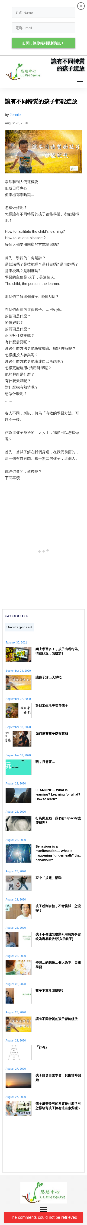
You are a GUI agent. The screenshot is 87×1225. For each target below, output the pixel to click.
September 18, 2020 (18, 727)
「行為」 (41, 1047)
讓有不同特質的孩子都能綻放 (56, 1019)
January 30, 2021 (16, 642)
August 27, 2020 (16, 1068)
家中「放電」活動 (48, 878)
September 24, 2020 (18, 670)
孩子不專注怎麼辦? (49, 990)
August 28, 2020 (16, 783)
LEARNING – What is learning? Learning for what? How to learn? (57, 794)
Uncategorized (19, 627)
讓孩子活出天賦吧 (48, 677)
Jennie (15, 115)
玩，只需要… (45, 762)
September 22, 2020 (18, 699)
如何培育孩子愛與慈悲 (51, 733)
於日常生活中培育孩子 (51, 705)
